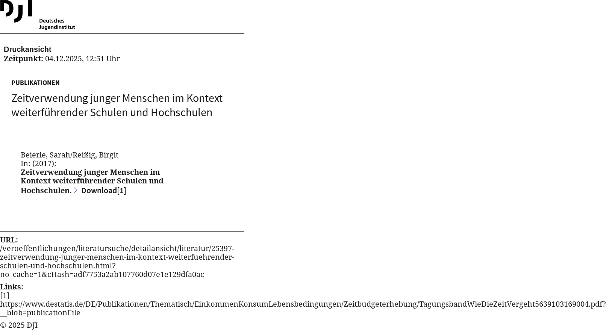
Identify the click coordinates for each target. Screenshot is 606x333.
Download (103, 190)
